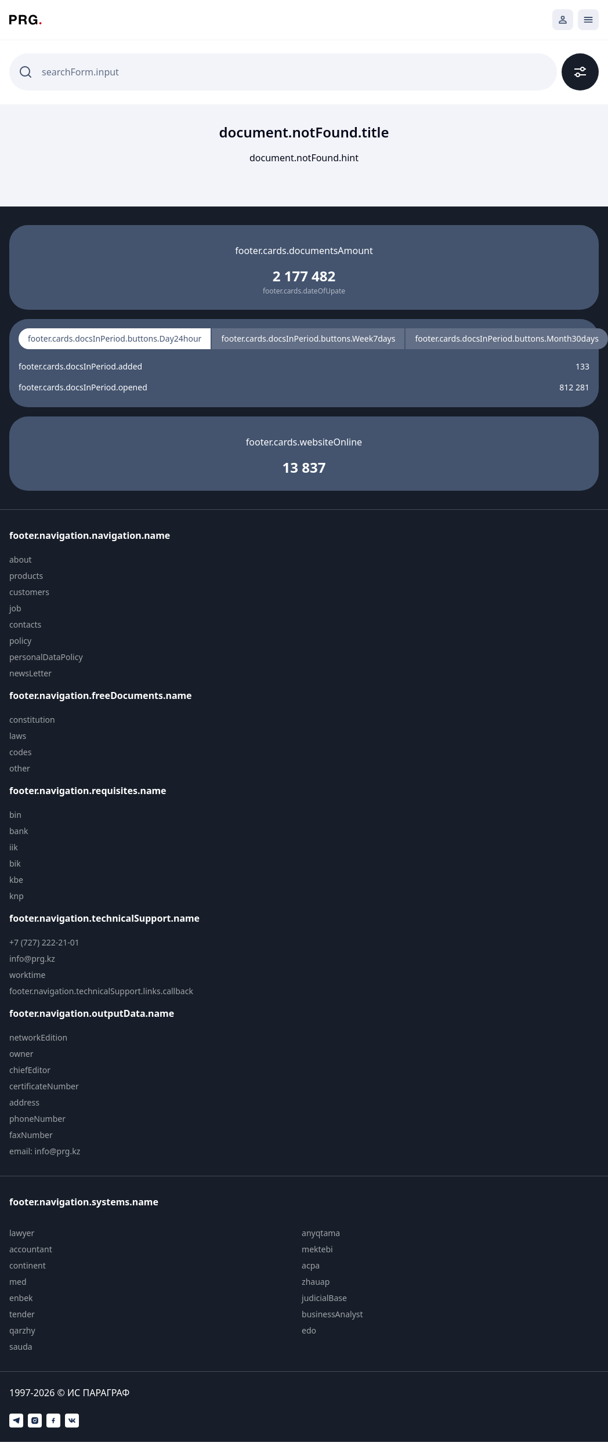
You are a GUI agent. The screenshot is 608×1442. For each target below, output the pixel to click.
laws (17, 735)
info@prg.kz (32, 958)
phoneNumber (37, 1118)
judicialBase (324, 1297)
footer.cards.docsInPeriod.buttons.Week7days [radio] (308, 338)
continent (27, 1265)
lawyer (21, 1232)
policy (20, 640)
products (26, 575)
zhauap (316, 1281)
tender (22, 1314)
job (15, 608)
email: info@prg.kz (44, 1151)
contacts (25, 624)
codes (20, 752)
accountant (30, 1249)
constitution (32, 719)
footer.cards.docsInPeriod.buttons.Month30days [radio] (506, 338)
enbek (21, 1297)
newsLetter (30, 673)
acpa (311, 1265)
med (18, 1281)
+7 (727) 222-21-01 (44, 942)
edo (309, 1330)
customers (29, 591)
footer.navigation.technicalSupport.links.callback (101, 991)
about (20, 559)
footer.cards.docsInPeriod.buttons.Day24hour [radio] (114, 338)
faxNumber (31, 1134)
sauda (20, 1346)
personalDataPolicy (46, 656)
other (19, 768)
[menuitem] (108, 560)
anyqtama (321, 1232)
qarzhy (22, 1330)
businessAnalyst (332, 1314)
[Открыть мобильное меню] (588, 19)
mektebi (317, 1249)
